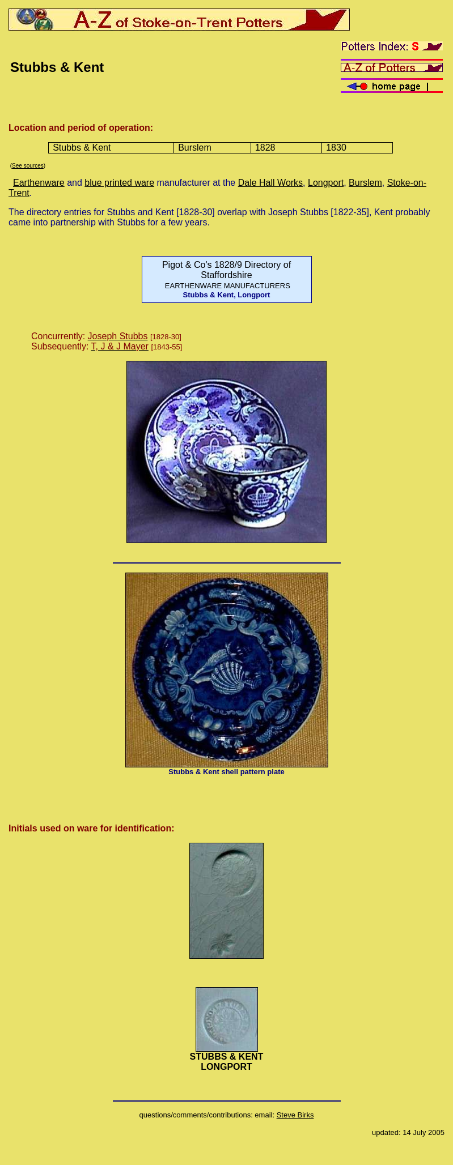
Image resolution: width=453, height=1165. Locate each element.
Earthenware (39, 182)
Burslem (365, 182)
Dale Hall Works (270, 182)
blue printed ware (119, 182)
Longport (326, 182)
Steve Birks (295, 1115)
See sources (28, 166)
